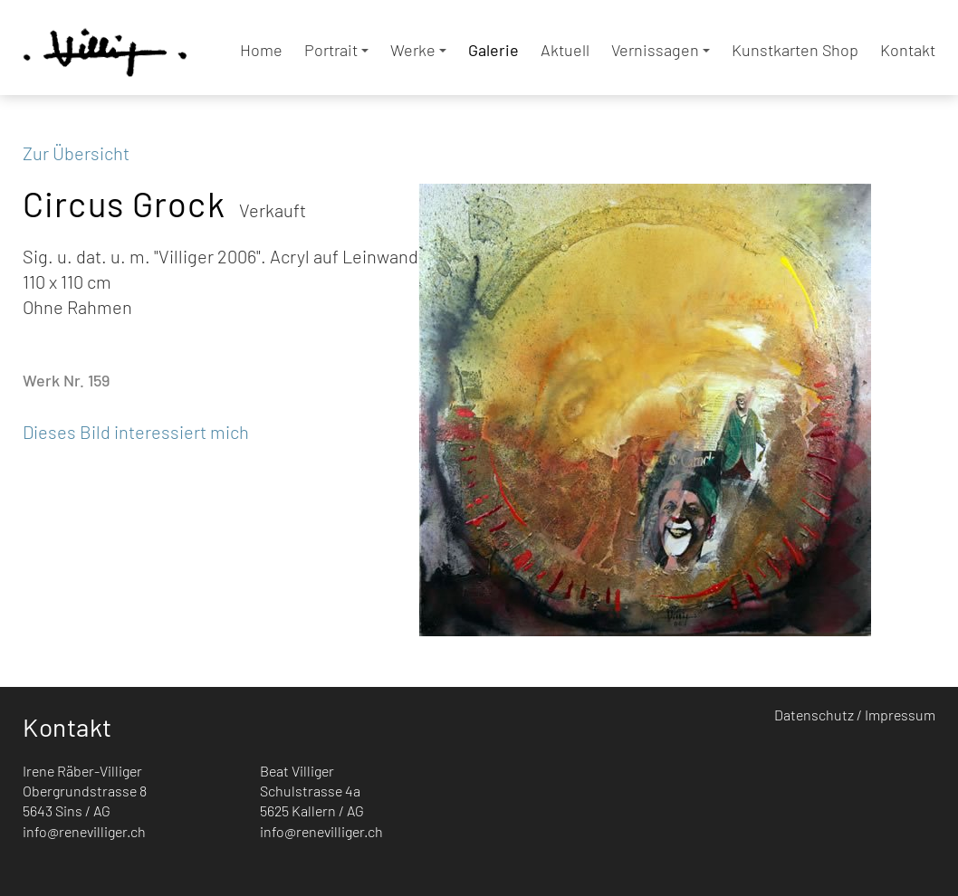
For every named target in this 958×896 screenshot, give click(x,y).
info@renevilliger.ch (84, 831)
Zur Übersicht (76, 153)
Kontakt (907, 50)
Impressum (900, 714)
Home (261, 50)
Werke (418, 50)
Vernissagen (660, 50)
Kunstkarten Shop (795, 50)
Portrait (336, 50)
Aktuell (565, 50)
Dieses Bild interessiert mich (136, 432)
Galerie (493, 50)
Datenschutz (814, 714)
